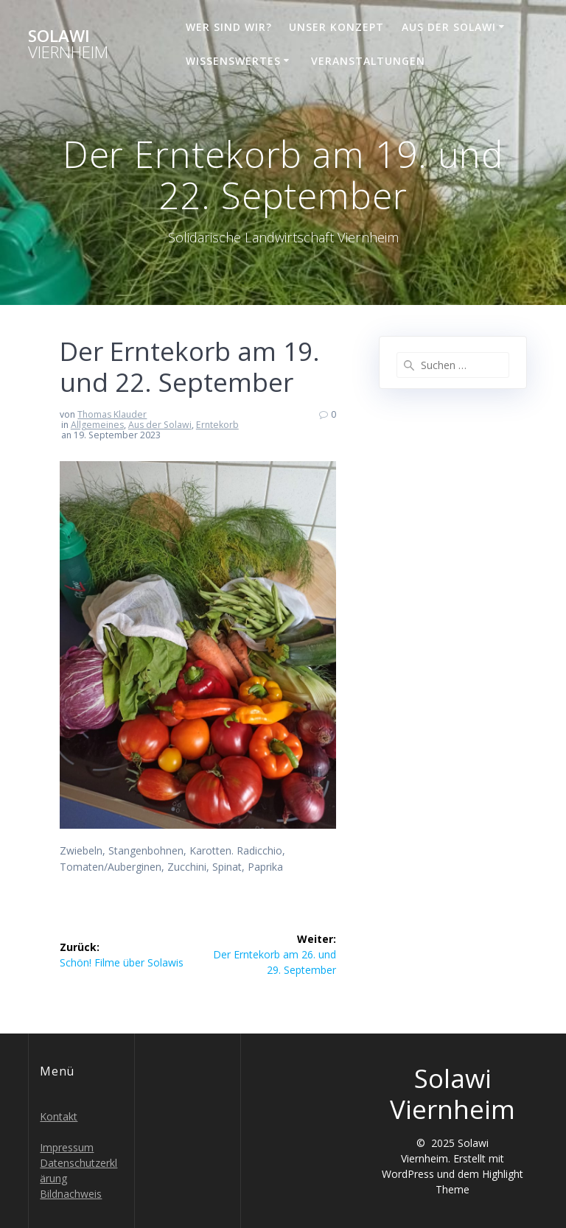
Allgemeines (97, 424)
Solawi (68, 44)
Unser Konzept (336, 27)
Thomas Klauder (112, 414)
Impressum (67, 1147)
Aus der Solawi (449, 27)
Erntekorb (217, 424)
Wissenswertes (233, 61)
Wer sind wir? (229, 27)
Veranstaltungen (368, 61)
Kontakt (58, 1116)
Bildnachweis (71, 1194)
